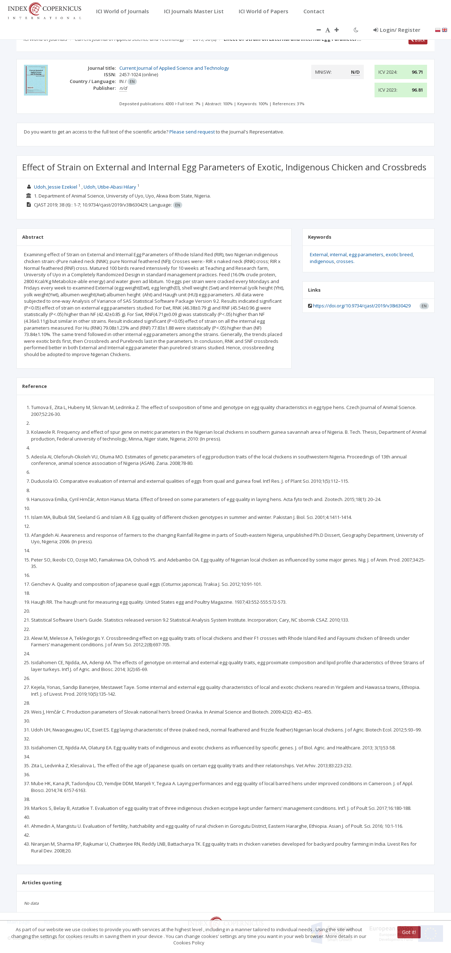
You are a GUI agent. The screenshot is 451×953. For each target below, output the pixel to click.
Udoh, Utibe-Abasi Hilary (110, 187)
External (319, 254)
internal (338, 254)
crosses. (345, 261)
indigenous (322, 261)
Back (418, 40)
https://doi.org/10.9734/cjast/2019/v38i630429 (362, 305)
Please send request (192, 131)
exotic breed (399, 254)
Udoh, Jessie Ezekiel (55, 187)
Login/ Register (396, 29)
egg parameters (366, 254)
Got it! (409, 932)
